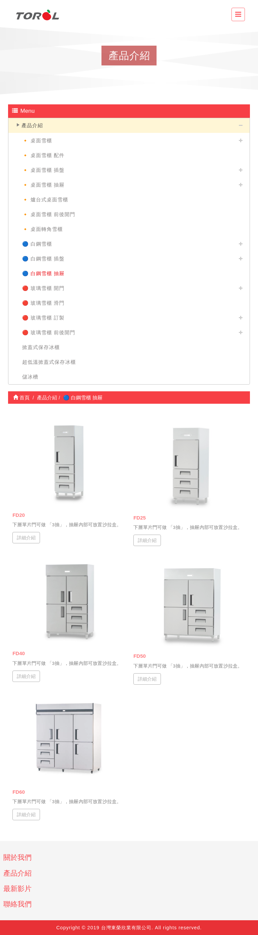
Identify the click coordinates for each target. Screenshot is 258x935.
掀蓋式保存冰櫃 (41, 347)
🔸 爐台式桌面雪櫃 (45, 199)
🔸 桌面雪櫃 (37, 140)
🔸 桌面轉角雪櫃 (42, 229)
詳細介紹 (26, 535)
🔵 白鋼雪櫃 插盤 (43, 258)
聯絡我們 (17, 904)
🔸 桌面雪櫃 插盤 (43, 170)
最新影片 (17, 888)
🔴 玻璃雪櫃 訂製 (43, 318)
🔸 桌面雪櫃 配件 (43, 155)
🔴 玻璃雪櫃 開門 (43, 288)
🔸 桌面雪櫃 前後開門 (48, 214)
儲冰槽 (30, 377)
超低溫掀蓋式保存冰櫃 (49, 362)
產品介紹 (32, 125)
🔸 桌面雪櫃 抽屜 (43, 185)
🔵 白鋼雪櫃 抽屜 (43, 273)
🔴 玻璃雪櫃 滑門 (43, 303)
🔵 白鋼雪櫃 (37, 244)
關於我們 (17, 857)
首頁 (21, 397)
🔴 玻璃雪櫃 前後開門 (48, 332)
